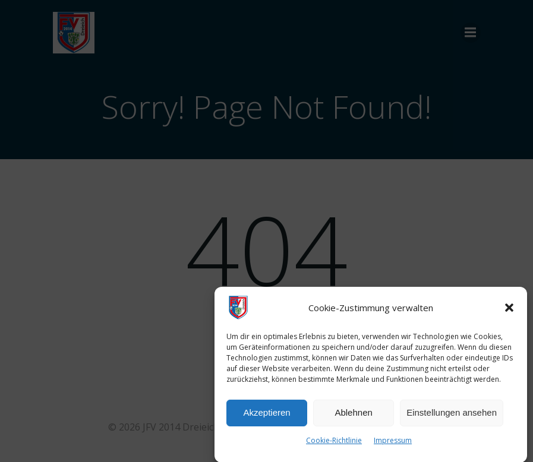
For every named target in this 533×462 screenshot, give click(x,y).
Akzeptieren (266, 415)
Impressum (393, 443)
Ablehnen (353, 415)
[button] (509, 311)
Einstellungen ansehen (451, 415)
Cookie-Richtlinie (334, 443)
